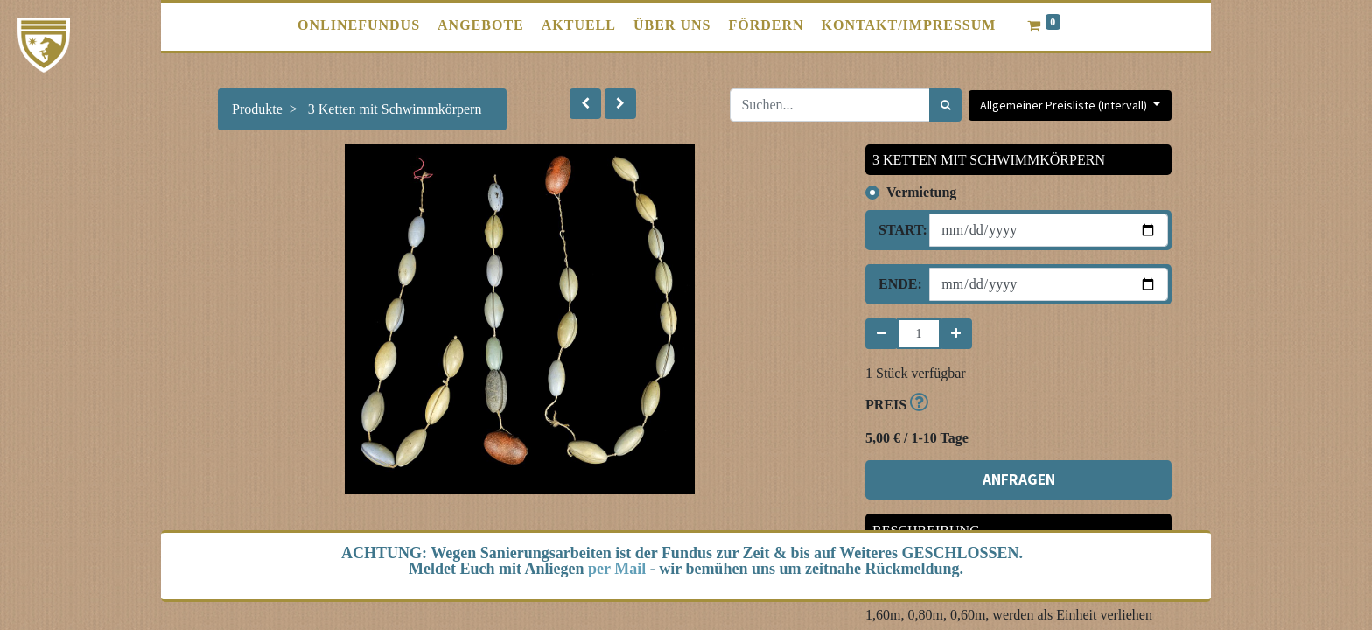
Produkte (257, 109)
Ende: (897, 283)
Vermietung (921, 192)
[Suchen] (945, 105)
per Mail (617, 569)
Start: (897, 229)
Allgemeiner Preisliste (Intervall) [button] (1065, 105)
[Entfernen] (881, 333)
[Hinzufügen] (956, 333)
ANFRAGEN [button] (1019, 479)
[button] (585, 103)
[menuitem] (359, 25)
